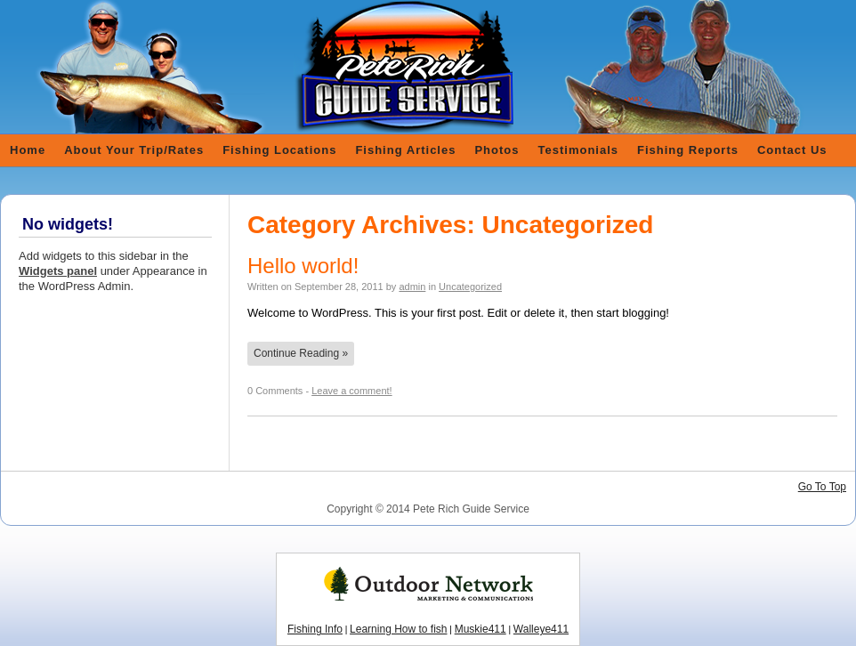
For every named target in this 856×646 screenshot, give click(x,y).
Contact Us (792, 150)
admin (412, 286)
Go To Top (822, 486)
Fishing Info (315, 629)
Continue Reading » (301, 353)
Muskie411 (480, 629)
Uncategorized (470, 286)
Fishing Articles (405, 150)
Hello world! (303, 266)
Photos (496, 150)
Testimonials (578, 150)
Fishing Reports (688, 150)
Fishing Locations (279, 150)
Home (27, 150)
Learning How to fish (398, 629)
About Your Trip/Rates (134, 150)
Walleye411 (541, 629)
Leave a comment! (351, 390)
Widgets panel (58, 271)
